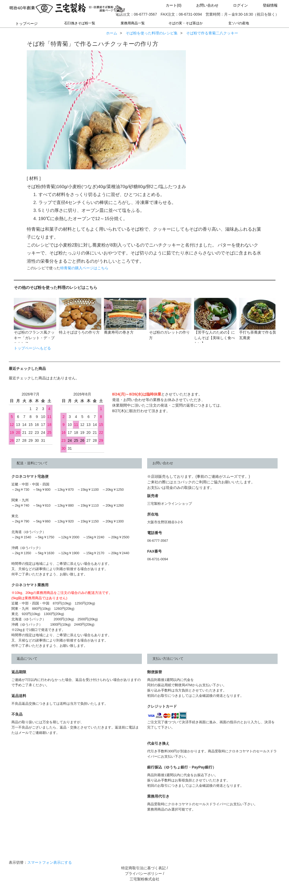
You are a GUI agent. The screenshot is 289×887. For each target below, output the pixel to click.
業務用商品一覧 (133, 23)
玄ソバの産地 (238, 23)
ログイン (236, 5)
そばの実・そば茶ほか (185, 23)
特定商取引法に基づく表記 (143, 868)
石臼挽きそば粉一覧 (79, 23)
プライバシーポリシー (143, 873)
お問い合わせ (202, 5)
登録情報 (266, 5)
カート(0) (169, 5)
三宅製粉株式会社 (144, 879)
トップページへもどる (32, 348)
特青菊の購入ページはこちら (84, 268)
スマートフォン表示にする (49, 862)
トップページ (26, 23)
